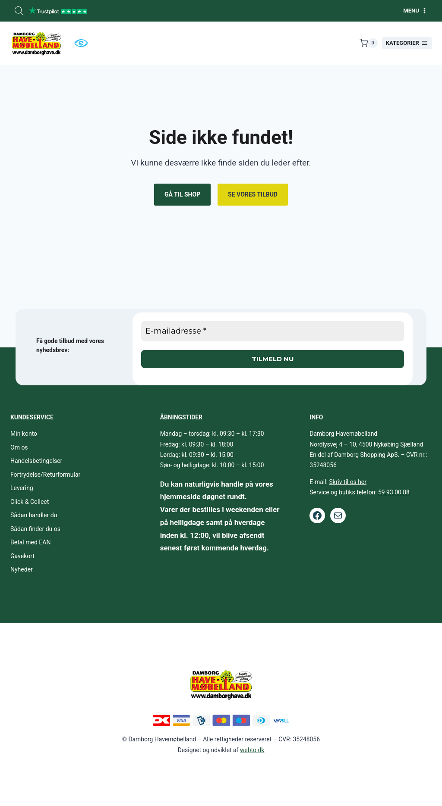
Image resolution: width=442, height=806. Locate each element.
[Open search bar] (19, 10)
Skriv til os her (347, 481)
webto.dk (252, 750)
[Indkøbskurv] (369, 43)
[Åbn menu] (415, 10)
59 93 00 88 (394, 492)
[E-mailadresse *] (272, 331)
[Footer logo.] (221, 684)
